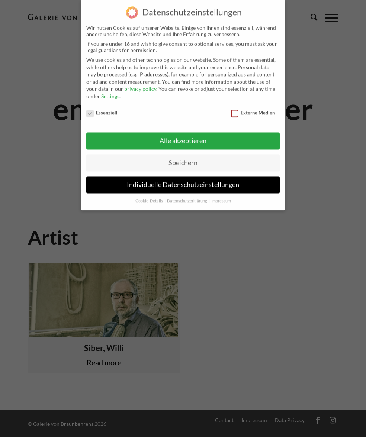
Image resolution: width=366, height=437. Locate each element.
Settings (110, 90)
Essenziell (102, 107)
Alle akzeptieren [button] (183, 135)
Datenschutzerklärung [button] (187, 195)
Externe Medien (253, 107)
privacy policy (140, 83)
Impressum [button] (221, 195)
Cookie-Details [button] (149, 195)
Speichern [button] (183, 157)
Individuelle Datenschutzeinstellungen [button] (183, 179)
